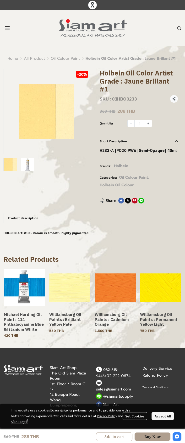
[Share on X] (128, 200)
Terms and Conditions (155, 387)
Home (12, 58)
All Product (34, 58)
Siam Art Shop (63, 368)
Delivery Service (157, 368)
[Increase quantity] (148, 123)
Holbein (121, 166)
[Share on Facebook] (121, 200)
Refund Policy (155, 375)
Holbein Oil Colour (117, 185)
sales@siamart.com (113, 389)
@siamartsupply (118, 396)
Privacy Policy (107, 416)
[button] (179, 28)
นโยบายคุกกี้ (19, 421)
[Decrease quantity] (131, 123)
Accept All (163, 416)
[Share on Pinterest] (134, 200)
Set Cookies (134, 416)
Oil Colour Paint (65, 58)
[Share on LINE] (141, 200)
